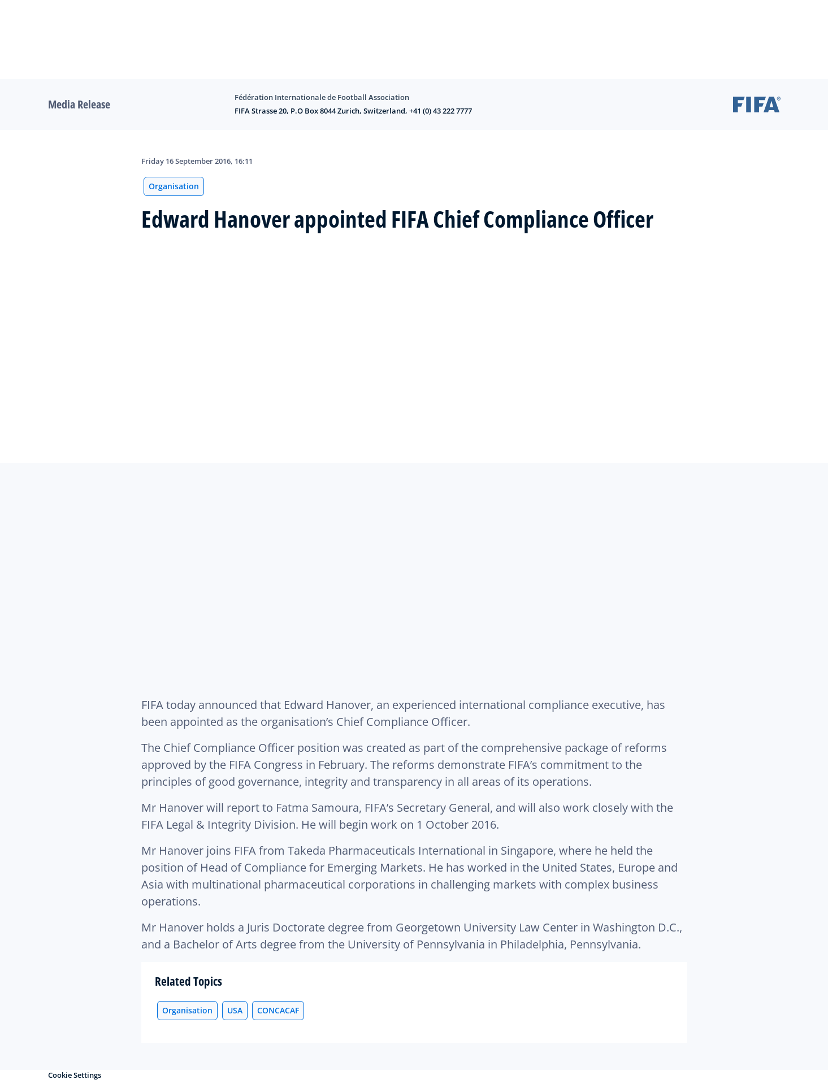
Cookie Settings (74, 1075)
